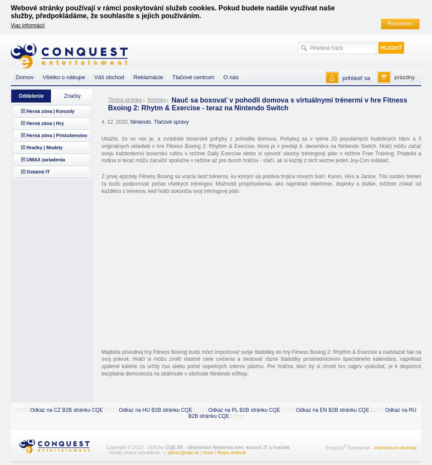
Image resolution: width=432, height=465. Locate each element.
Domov (25, 77)
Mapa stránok (231, 452)
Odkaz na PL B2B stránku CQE (244, 410)
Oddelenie (31, 96)
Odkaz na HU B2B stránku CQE (155, 410)
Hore (208, 452)
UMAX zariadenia (45, 159)
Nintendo (140, 122)
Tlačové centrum (193, 77)
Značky (72, 96)
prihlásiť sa (356, 78)
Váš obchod (109, 77)
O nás (230, 77)
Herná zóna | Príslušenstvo (56, 135)
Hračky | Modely (44, 147)
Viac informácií (27, 25)
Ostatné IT (38, 171)
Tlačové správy (171, 122)
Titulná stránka (125, 100)
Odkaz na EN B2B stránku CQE (332, 410)
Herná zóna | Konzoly (50, 111)
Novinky (156, 100)
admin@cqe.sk (183, 452)
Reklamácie (148, 77)
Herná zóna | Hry (45, 123)
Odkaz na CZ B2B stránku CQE (66, 410)
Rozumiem (400, 24)
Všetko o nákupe (64, 77)
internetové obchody (395, 447)
